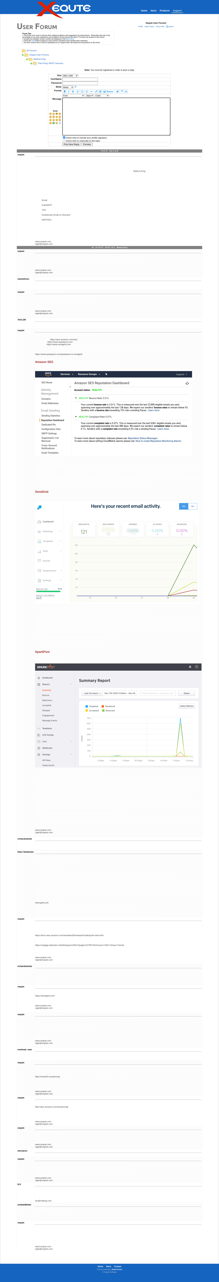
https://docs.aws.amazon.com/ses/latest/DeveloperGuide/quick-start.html (69, 942)
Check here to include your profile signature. (80, 145)
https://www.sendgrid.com (59, 352)
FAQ (33, 41)
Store (153, 10)
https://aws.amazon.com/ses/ (64, 347)
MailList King (39, 59)
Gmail (44, 207)
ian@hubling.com (43, 1208)
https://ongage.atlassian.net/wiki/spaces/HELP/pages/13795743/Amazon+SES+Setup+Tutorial (79, 952)
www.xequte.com (43, 249)
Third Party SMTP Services (50, 63)
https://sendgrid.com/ (45, 1003)
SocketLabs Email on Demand (56, 222)
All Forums (31, 50)
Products (165, 10)
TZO (44, 217)
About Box (69, 39)
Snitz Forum (117, 1277)
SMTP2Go (47, 227)
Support (177, 10)
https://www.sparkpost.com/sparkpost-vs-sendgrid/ (58, 361)
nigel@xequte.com (44, 251)
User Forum (37, 26)
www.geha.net (42, 910)
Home (144, 10)
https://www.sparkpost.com (60, 349)
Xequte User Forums (39, 55)
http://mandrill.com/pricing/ (47, 1084)
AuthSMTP (47, 212)
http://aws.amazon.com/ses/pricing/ (51, 1114)
